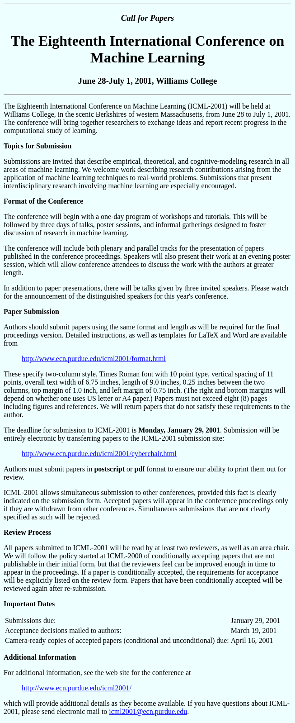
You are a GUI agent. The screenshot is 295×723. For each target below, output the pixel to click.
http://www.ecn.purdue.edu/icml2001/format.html (94, 358)
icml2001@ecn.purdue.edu (148, 711)
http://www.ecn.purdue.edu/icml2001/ (76, 688)
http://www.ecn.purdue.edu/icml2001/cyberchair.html (99, 453)
